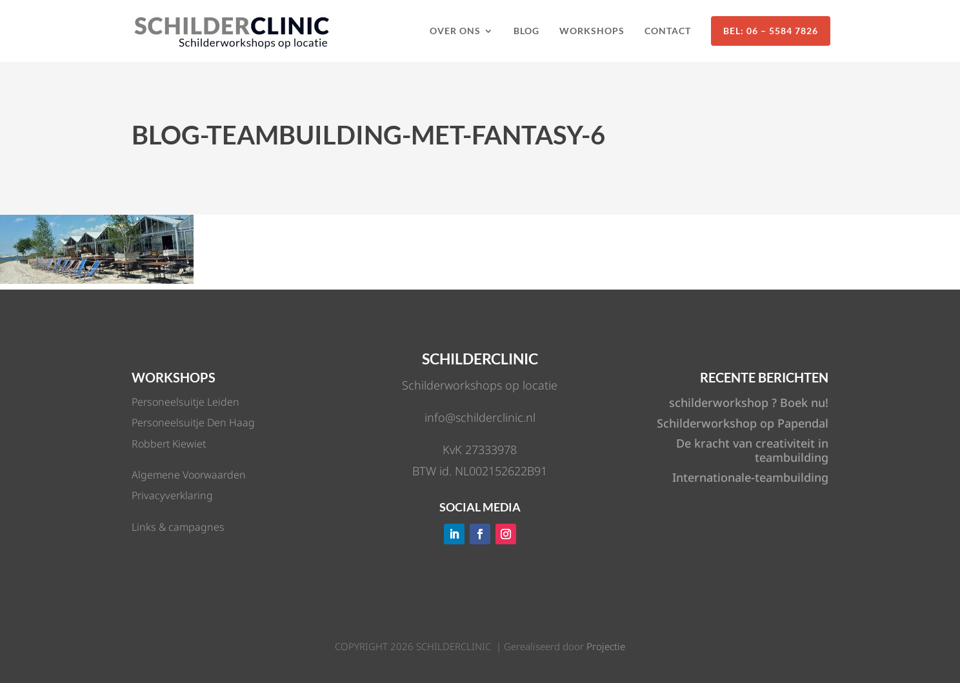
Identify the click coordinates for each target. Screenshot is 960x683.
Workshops (592, 30)
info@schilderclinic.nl (480, 417)
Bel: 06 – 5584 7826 (770, 30)
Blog (526, 30)
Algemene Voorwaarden (189, 475)
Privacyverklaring (172, 495)
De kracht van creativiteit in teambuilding (752, 450)
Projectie (605, 646)
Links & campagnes (178, 527)
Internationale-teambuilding (750, 477)
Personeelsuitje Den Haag (193, 422)
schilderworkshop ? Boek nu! (748, 402)
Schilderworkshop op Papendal (742, 423)
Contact (668, 30)
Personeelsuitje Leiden (185, 402)
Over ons (455, 30)
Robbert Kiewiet (169, 444)
